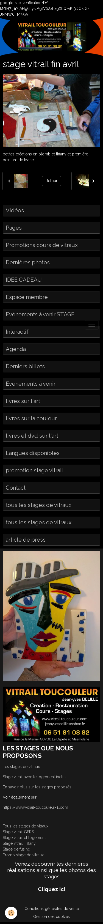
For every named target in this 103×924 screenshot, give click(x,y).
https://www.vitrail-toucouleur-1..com (35, 807)
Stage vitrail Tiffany (19, 843)
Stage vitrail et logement (24, 837)
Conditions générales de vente (51, 908)
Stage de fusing (16, 849)
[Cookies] (11, 913)
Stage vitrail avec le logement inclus (34, 777)
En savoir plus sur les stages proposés (37, 787)
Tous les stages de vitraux (25, 826)
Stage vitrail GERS (18, 832)
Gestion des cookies (51, 916)
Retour (51, 181)
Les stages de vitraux (21, 766)
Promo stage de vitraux (23, 855)
